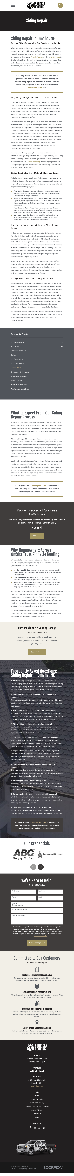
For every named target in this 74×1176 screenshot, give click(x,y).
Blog (37, 1117)
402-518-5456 (37, 1071)
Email (40, 897)
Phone (14, 897)
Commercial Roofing (37, 1103)
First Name (15, 891)
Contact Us (37, 1114)
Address (14, 903)
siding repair (55, 57)
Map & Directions (37, 1086)
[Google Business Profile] (35, 1127)
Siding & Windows (37, 1110)
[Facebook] (30, 1127)
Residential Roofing (37, 1099)
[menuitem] (35, 342)
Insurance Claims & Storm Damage (37, 1107)
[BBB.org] (39, 1127)
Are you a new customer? (20, 909)
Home (37, 1096)
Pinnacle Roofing (37, 57)
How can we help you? (19, 915)
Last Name (41, 891)
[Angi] (44, 1127)
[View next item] (41, 867)
